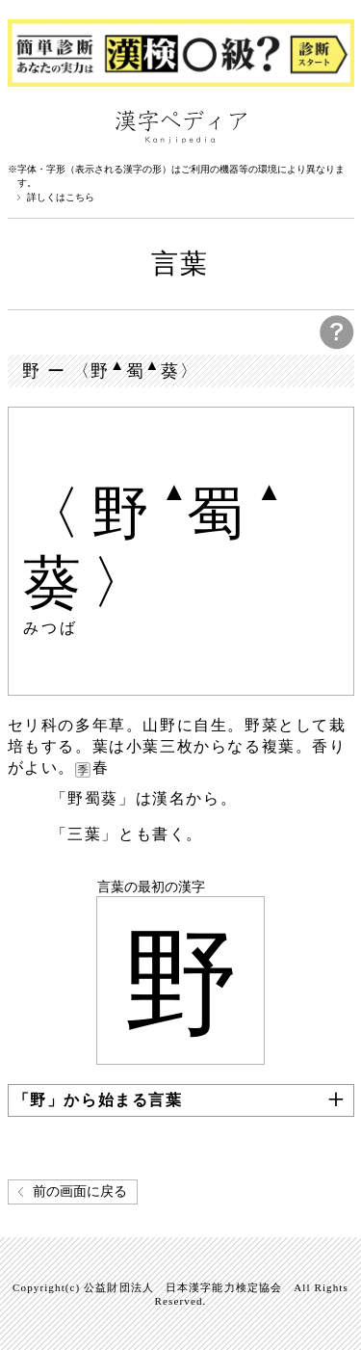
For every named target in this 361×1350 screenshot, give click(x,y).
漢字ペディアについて (27, 125)
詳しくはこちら (60, 197)
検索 (335, 125)
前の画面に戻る (80, 1191)
